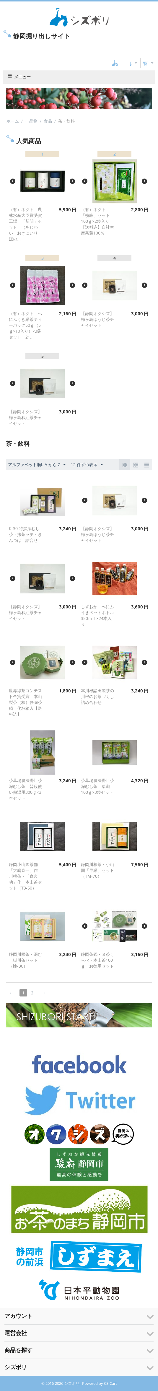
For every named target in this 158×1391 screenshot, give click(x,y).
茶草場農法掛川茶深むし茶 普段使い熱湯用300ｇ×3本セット (25, 789)
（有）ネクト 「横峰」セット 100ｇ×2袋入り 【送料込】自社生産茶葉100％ (97, 221)
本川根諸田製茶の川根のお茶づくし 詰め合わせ (99, 696)
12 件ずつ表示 (87, 465)
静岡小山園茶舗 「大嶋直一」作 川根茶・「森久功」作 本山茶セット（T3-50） (25, 876)
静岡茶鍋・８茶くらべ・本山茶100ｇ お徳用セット (97, 960)
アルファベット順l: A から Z (37, 465)
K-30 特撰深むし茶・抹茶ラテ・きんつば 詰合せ (25, 534)
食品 (48, 121)
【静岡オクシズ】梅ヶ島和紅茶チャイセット (25, 417)
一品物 (31, 121)
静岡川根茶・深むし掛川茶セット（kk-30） (25, 960)
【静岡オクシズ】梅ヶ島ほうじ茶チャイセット (97, 319)
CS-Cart (110, 50)
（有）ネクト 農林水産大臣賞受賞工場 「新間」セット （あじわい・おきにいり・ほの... (25, 224)
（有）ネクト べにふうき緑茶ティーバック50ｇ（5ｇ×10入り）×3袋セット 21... (25, 325)
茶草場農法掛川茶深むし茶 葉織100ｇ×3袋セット (97, 786)
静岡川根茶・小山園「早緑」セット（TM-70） (97, 870)
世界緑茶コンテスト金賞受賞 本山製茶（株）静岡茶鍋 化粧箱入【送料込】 (25, 702)
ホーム (12, 121)
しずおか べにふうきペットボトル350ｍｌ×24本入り (97, 615)
